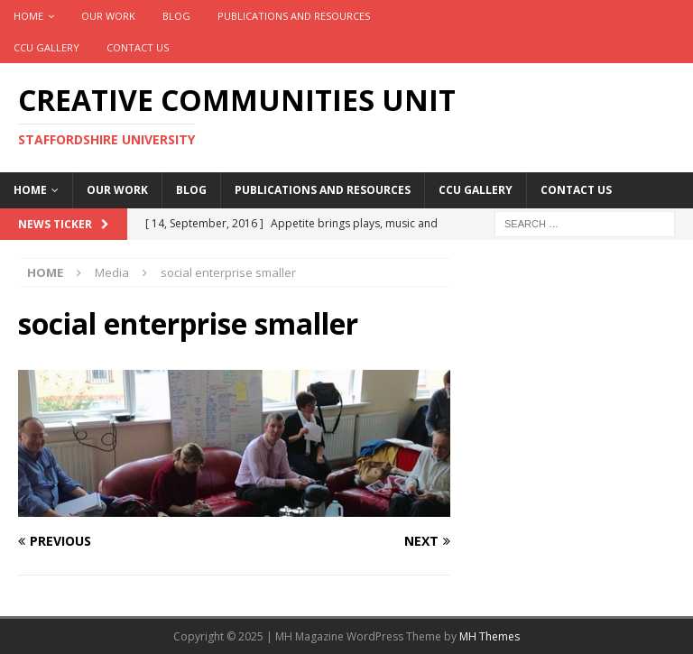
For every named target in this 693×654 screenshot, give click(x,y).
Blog (176, 16)
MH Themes (489, 636)
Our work (108, 16)
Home (28, 16)
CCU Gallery (46, 47)
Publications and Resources (293, 16)
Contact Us (137, 47)
